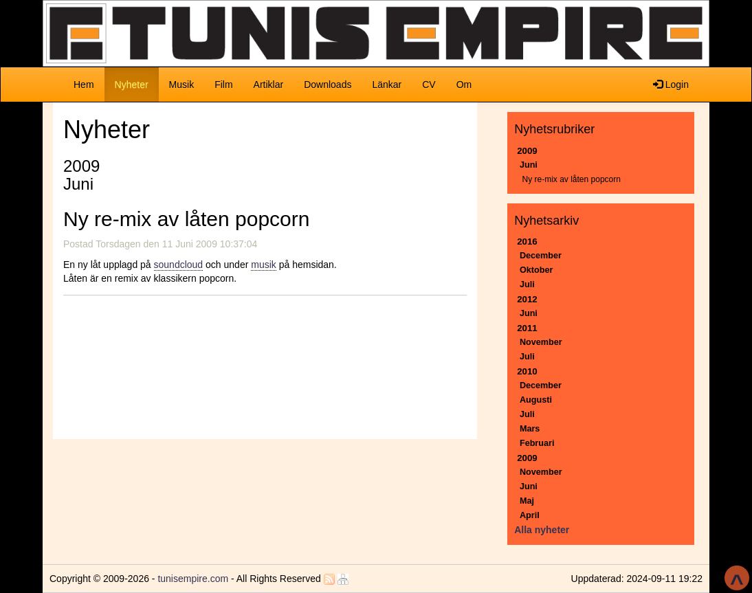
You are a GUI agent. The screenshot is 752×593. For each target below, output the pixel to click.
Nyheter (137, 83)
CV (428, 84)
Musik (182, 84)
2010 (527, 371)
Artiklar (269, 84)
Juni (529, 165)
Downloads (327, 84)
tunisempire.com (192, 578)
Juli (527, 284)
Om (464, 84)
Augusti (536, 400)
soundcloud (178, 264)
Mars (530, 429)
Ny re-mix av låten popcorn (571, 179)
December (541, 255)
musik (263, 264)
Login (671, 84)
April (530, 515)
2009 (527, 151)
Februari (537, 443)
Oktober (536, 270)
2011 (527, 328)
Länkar (386, 84)
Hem (84, 84)
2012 (527, 299)
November (541, 342)
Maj (527, 501)
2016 (527, 241)
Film (223, 84)
